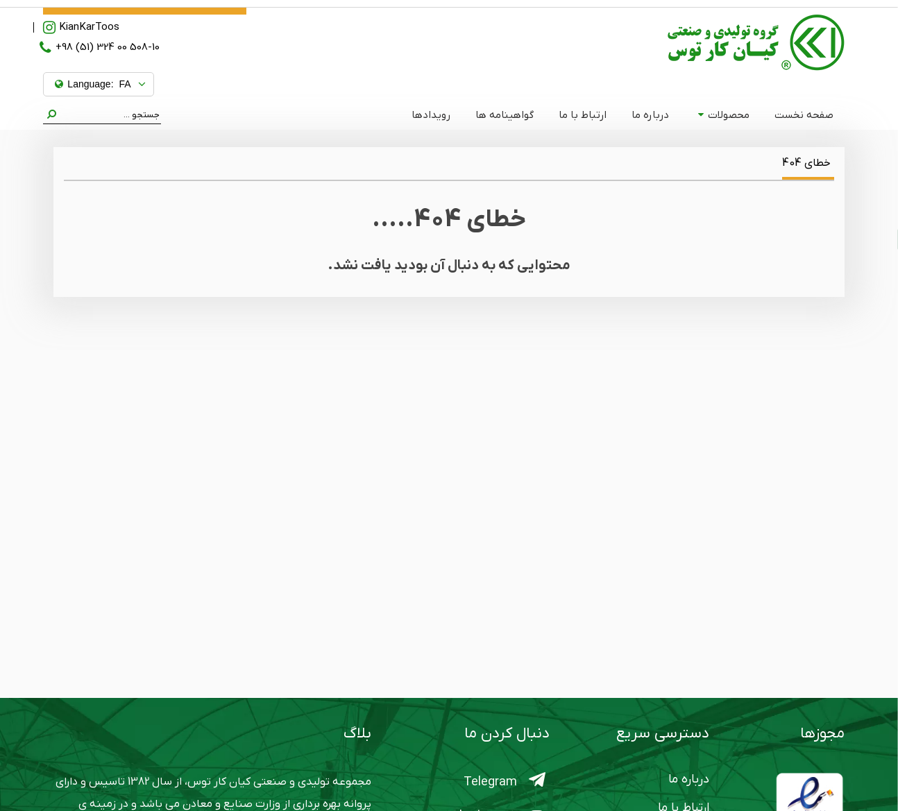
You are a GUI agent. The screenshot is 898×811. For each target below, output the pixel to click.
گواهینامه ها (504, 115)
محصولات (723, 115)
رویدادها (431, 115)
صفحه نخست (803, 115)
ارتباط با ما (583, 115)
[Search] (109, 115)
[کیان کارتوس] (756, 42)
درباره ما (650, 115)
